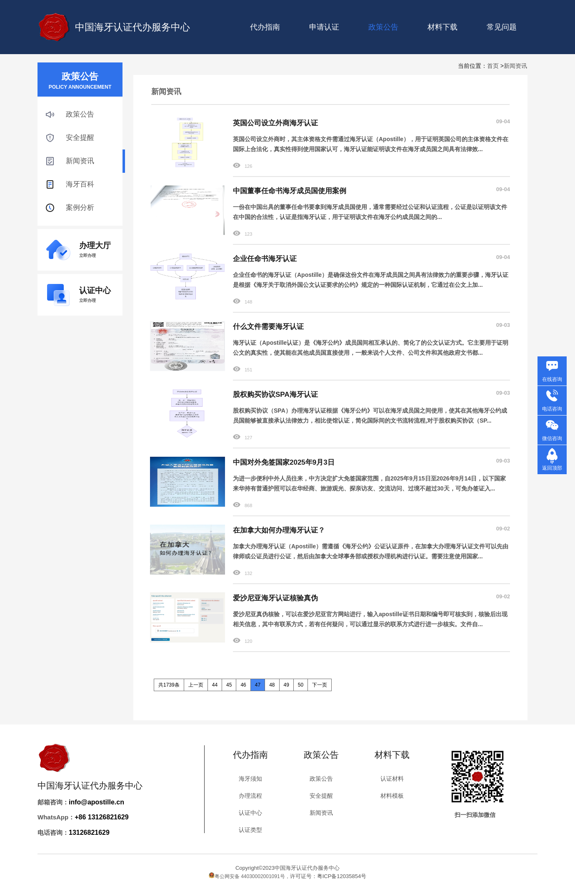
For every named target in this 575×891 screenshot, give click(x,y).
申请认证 (324, 27)
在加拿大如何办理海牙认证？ (279, 530)
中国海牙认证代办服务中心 (132, 27)
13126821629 (89, 832)
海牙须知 (250, 778)
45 (229, 685)
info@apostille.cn (96, 802)
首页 (493, 65)
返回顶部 (552, 468)
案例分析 (80, 208)
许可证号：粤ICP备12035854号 (328, 876)
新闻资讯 (515, 65)
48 (272, 685)
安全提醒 (80, 138)
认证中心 (250, 812)
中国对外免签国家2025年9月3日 (284, 462)
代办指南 (265, 27)
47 (257, 685)
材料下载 (443, 27)
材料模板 (392, 795)
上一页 (195, 685)
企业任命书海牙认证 (265, 259)
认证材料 (392, 778)
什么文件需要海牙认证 (268, 327)
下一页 (319, 685)
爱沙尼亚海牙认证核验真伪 (275, 598)
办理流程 (250, 795)
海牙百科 (80, 184)
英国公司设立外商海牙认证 (275, 123)
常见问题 (502, 27)
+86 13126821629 (101, 817)
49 (286, 685)
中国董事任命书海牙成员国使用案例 (289, 191)
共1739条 (169, 685)
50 (300, 685)
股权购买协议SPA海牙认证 (275, 394)
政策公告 (80, 114)
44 (215, 685)
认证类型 (250, 829)
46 (243, 685)
